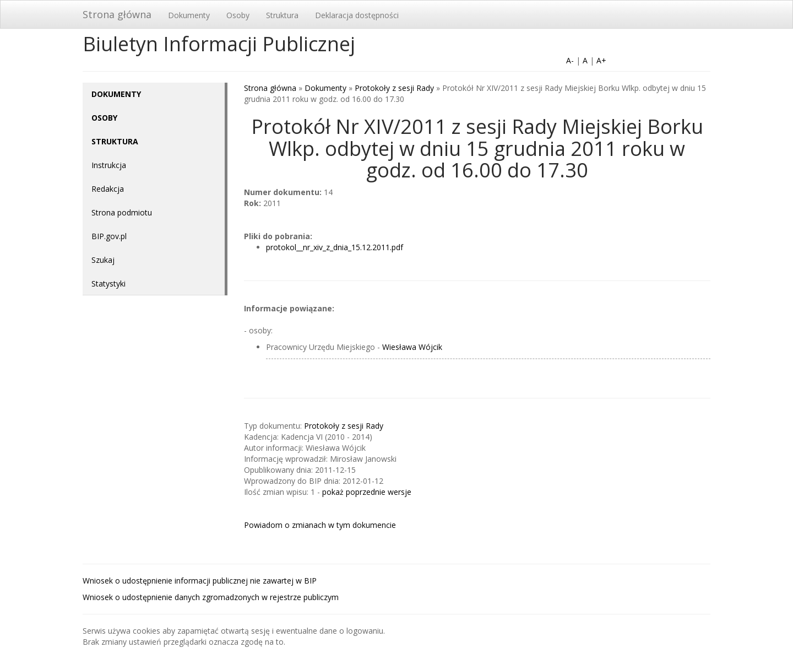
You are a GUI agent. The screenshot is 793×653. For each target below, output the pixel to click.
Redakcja (107, 189)
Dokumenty (189, 15)
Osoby (237, 15)
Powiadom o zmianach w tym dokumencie (320, 525)
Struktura (282, 15)
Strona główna (117, 14)
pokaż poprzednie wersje (366, 492)
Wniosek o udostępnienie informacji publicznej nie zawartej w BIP (200, 580)
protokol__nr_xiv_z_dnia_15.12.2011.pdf (334, 247)
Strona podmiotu (121, 212)
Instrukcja (108, 165)
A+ (601, 60)
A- (570, 60)
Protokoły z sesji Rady (394, 88)
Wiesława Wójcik (412, 347)
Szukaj (103, 260)
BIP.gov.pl (109, 236)
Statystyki (108, 283)
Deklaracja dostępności (357, 15)
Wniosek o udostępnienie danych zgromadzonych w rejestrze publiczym (211, 597)
